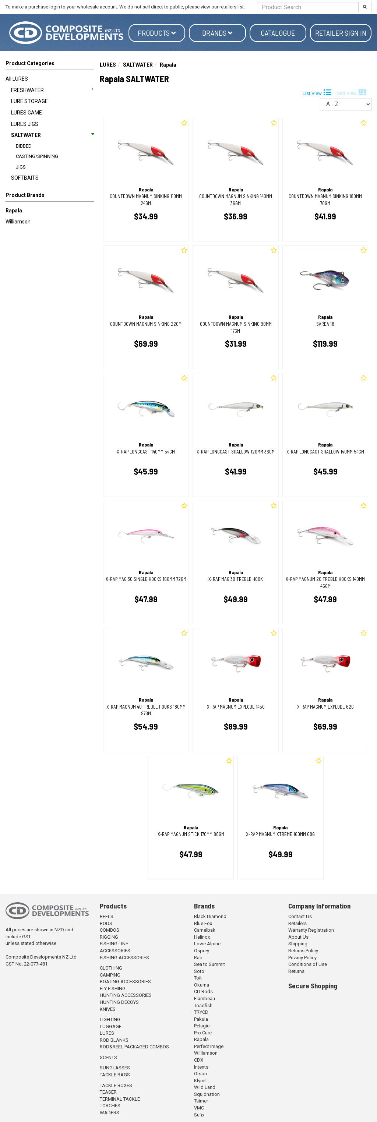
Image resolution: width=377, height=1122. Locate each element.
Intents (201, 1067)
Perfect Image (208, 1046)
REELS (106, 916)
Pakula (201, 1019)
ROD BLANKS (114, 1040)
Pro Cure (203, 1032)
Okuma (201, 985)
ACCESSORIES (115, 950)
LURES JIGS (24, 124)
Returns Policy (303, 950)
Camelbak (204, 930)
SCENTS (108, 1057)
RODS (106, 923)
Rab (198, 957)
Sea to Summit (209, 964)
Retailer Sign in (340, 32)
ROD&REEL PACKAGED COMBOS (134, 1046)
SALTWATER (52, 135)
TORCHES (110, 1105)
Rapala (14, 211)
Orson (200, 1073)
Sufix (199, 1115)
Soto (199, 971)
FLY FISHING (113, 988)
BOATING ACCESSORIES (125, 981)
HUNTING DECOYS (119, 1002)
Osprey (201, 950)
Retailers (297, 923)
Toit (198, 978)
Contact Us (300, 916)
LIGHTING (110, 1019)
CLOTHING (111, 968)
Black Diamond (210, 916)
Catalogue (278, 32)
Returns (296, 971)
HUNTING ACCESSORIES (126, 995)
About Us (298, 937)
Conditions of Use (307, 964)
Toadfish (203, 1005)
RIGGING (109, 937)
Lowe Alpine (207, 943)
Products (157, 32)
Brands (217, 32)
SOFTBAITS (25, 178)
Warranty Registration (311, 930)
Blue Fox (203, 923)
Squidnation (207, 1094)
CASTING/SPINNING (37, 156)
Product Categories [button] (30, 63)
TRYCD (201, 1012)
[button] (50, 196)
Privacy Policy (302, 957)
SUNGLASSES (115, 1067)
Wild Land (204, 1087)
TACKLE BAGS (115, 1074)
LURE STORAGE (29, 101)
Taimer (201, 1101)
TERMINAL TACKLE (120, 1099)
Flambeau (204, 998)
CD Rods (203, 991)
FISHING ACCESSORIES (124, 957)
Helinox (202, 937)
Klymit (200, 1080)
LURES (108, 65)
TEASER (108, 1092)
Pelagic (201, 1025)
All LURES (17, 79)
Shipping (297, 943)
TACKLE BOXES (116, 1085)
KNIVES (108, 1009)
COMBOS (109, 930)
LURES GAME (26, 113)
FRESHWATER (52, 90)
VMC (199, 1108)
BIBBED (24, 146)
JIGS (21, 167)
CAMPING (110, 975)
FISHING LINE (114, 943)
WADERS (109, 1112)
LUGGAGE (110, 1026)
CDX (198, 1060)
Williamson (18, 222)
